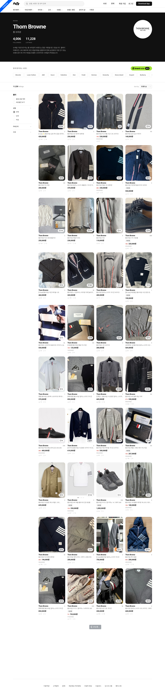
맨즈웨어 (17, 10)
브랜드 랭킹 (71, 10)
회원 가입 (122, 4)
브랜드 (60, 10)
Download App (144, 4)
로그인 (131, 4)
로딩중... (95, 627)
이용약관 (46, 686)
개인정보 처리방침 (75, 686)
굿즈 (50, 10)
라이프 (41, 10)
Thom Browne (43, 131)
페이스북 (118, 686)
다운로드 (98, 686)
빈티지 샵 (82, 10)
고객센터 (56, 686)
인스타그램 (108, 686)
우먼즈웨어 (29, 10)
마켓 (105, 4)
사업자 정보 (88, 686)
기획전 (91, 10)
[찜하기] (61, 126)
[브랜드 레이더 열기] (141, 68)
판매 (112, 4)
